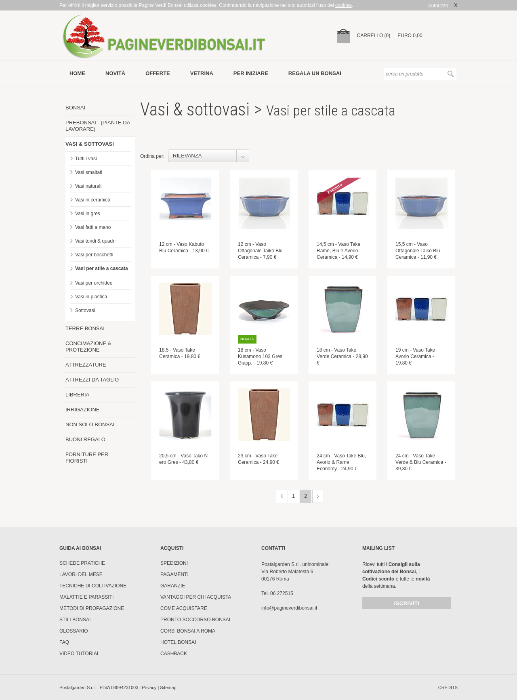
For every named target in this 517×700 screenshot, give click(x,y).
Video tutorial (79, 653)
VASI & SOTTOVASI (89, 144)
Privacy (149, 687)
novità (115, 73)
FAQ (64, 642)
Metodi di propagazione (91, 608)
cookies (343, 5)
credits (448, 687)
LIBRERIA (77, 395)
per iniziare (250, 73)
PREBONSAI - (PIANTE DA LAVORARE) (97, 125)
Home (77, 73)
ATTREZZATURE (85, 365)
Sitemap (168, 687)
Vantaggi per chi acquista (195, 597)
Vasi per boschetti (94, 255)
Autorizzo (438, 5)
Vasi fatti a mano (93, 227)
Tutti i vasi (86, 158)
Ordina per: (152, 156)
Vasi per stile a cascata (101, 268)
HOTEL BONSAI (178, 642)
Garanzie (172, 586)
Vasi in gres (87, 213)
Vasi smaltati (88, 172)
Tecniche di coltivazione (92, 586)
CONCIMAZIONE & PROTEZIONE (88, 346)
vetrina (201, 73)
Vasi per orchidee (94, 283)
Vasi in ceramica (92, 200)
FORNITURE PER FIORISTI (86, 457)
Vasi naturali (88, 186)
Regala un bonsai (314, 73)
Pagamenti (174, 574)
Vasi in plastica (91, 297)
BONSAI (75, 108)
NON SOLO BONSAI (89, 424)
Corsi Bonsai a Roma (187, 631)
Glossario (73, 631)
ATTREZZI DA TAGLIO (92, 380)
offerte (157, 73)
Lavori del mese (81, 574)
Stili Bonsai (74, 619)
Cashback (173, 653)
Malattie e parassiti (86, 597)
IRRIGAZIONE (82, 410)
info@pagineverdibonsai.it (289, 608)
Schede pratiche (82, 563)
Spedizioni (174, 563)
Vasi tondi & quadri (95, 241)
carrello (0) (374, 35)
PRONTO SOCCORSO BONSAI (195, 619)
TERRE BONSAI (85, 328)
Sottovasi (85, 310)
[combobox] (208, 155)
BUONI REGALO (85, 439)
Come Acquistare (183, 608)
